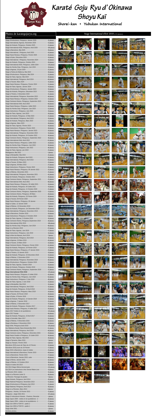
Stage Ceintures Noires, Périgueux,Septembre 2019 (23, 221)
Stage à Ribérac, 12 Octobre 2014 (17, 362)
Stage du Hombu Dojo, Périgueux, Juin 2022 (20, 145)
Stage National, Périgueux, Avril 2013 (18, 386)
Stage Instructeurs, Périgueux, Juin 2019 (19, 233)
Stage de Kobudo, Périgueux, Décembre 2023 (21, 91)
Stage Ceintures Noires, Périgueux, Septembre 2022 (23, 138)
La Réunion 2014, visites (13, 372)
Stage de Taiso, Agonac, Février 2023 (18, 126)
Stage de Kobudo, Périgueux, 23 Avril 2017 (20, 316)
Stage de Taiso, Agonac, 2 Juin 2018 (17, 282)
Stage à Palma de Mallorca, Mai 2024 (18, 72)
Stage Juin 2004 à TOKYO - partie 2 (17, 404)
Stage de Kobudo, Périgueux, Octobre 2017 (20, 306)
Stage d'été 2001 (11, 408)
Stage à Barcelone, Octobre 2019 (16, 213)
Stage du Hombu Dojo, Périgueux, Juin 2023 (20, 108)
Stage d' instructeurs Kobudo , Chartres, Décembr (22, 396)
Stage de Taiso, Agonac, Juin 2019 (17, 230)
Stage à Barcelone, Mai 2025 (15, 50)
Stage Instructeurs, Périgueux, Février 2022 (20, 167)
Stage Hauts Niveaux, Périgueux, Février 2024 (21, 84)
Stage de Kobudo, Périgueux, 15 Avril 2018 (20, 289)
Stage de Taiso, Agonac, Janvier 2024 (18, 86)
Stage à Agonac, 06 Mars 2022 (15, 165)
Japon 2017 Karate (11, 313)
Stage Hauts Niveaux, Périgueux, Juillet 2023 (20, 106)
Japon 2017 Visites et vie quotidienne (18, 311)
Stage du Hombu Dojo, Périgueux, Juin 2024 (20, 67)
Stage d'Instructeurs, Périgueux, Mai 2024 (19, 74)
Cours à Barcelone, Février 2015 (16, 355)
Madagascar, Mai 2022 (13, 152)
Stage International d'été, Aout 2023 (17, 104)
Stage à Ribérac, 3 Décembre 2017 (17, 304)
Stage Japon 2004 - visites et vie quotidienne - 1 (21, 401)
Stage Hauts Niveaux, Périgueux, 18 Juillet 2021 (21, 184)
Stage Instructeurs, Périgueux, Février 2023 (20, 128)
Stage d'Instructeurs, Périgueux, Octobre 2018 (21, 262)
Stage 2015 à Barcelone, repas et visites (19, 350)
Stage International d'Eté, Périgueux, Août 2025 (21, 47)
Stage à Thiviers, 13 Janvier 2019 (16, 252)
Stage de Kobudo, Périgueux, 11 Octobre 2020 (21, 189)
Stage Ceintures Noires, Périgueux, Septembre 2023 (23, 101)
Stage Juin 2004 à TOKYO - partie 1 (17, 406)
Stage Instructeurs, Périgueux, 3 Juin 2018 (19, 279)
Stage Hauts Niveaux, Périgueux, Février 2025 (21, 55)
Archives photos (10, 411)
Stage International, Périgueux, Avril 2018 (19, 286)
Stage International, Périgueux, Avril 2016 (19, 330)
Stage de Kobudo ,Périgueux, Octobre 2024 (20, 62)
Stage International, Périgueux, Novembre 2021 (21, 174)
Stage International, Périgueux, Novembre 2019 (21, 211)
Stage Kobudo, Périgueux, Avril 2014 (17, 379)
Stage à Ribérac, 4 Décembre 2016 (17, 321)
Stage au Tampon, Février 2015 (16, 343)
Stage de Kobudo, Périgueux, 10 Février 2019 (20, 247)
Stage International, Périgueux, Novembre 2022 (21, 133)
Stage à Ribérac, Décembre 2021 (16, 172)
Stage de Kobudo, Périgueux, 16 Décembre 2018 (22, 255)
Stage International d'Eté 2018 (16, 272)
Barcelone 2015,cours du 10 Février (17, 347)
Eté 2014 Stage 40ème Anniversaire (17, 367)
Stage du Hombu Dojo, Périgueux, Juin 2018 (20, 277)
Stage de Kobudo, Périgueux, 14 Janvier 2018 (21, 299)
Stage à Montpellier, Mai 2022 (15, 155)
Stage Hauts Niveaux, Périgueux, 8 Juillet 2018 (21, 274)
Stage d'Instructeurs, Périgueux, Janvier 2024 (20, 89)
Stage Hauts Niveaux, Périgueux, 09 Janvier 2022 (22, 169)
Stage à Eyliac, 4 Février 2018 (15, 296)
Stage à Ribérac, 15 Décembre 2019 (17, 206)
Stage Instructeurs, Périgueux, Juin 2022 (19, 147)
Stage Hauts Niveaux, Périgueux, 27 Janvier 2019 (22, 250)
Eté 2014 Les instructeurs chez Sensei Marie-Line (22, 369)
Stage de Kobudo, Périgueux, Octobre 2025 (20, 45)
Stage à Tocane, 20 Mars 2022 (15, 162)
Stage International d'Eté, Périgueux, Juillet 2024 (21, 65)
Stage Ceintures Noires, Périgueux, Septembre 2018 (23, 269)
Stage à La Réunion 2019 (14, 228)
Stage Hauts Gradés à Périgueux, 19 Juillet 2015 (22, 335)
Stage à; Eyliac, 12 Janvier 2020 (16, 204)
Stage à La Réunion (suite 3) (15, 374)
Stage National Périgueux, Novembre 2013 (19, 382)
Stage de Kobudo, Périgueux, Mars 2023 (19, 121)
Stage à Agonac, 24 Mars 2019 (15, 240)
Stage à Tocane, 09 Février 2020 (16, 199)
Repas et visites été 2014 (14, 365)
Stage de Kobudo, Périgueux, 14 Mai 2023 (19, 116)
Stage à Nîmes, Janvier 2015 (15, 360)
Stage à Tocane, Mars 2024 (14, 82)
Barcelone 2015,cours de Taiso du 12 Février (20, 345)
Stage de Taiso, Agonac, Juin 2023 (17, 113)
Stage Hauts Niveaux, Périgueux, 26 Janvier (20, 201)
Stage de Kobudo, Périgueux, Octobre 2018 (20, 267)
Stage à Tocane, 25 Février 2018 (16, 294)
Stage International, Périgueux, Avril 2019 (19, 238)
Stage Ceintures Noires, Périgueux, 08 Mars (20, 194)
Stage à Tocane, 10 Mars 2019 (15, 243)
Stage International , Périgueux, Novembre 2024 (21, 60)
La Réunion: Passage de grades (16, 377)
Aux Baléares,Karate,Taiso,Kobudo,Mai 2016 (20, 328)
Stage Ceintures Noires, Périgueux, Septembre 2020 (23, 191)
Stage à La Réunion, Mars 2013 (16, 389)
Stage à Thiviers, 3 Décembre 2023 (17, 94)
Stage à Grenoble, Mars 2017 (15, 318)
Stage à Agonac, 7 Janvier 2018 (16, 301)
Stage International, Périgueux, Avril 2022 (19, 160)
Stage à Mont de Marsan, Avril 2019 (17, 235)
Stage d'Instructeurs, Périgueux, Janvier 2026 (20, 40)
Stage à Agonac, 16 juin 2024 (15, 69)
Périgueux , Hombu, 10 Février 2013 (17, 391)
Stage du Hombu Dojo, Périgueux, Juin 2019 (20, 226)
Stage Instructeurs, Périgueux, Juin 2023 (19, 111)
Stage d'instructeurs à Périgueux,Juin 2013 (19, 384)
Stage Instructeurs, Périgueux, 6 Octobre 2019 (21, 216)
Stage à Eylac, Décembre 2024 (16, 57)
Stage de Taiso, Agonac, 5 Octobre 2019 (19, 218)
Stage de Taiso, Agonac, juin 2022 (16, 150)
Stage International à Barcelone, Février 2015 (20, 352)
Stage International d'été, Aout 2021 (17, 182)
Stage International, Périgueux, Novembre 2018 (21, 260)
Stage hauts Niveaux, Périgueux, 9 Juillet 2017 (21, 308)
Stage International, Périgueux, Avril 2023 (19, 118)
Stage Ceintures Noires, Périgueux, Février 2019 (21, 245)
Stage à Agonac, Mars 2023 (14, 123)
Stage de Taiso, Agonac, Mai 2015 (17, 338)
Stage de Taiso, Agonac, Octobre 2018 (18, 265)
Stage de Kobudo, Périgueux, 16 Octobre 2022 (21, 135)
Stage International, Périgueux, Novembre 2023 (21, 96)
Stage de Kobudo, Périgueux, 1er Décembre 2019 (22, 208)
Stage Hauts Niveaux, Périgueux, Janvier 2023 (21, 130)
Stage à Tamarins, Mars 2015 (15, 340)
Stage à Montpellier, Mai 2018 (15, 284)
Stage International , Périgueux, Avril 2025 (19, 52)
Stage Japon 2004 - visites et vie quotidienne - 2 (21, 399)
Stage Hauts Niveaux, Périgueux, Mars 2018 (20, 291)
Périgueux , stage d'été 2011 (15, 394)
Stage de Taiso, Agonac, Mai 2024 (17, 77)
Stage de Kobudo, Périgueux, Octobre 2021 (20, 177)
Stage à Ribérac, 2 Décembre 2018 (17, 257)
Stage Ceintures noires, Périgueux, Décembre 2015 (22, 333)
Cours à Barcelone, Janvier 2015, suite (18, 357)
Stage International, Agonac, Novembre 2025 (20, 43)
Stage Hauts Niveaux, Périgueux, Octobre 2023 (21, 99)
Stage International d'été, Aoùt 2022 (17, 140)
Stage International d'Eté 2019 (15, 223)
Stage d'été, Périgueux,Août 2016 (16, 326)
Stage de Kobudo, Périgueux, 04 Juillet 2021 (20, 186)
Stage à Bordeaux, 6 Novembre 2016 (18, 323)
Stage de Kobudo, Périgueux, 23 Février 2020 (20, 196)
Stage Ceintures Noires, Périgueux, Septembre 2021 (23, 179)
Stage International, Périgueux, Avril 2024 (19, 79)
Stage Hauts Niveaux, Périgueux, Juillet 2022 (20, 143)
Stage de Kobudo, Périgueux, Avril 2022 (18, 157)
